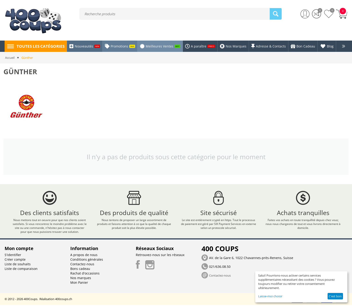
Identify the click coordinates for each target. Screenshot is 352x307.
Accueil (10, 58)
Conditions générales (86, 261)
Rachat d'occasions (85, 275)
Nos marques (80, 280)
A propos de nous (84, 257)
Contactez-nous (82, 266)
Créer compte (15, 261)
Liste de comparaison (21, 271)
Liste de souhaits (18, 266)
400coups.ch (63, 301)
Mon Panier (79, 284)
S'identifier (13, 257)
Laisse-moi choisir (270, 296)
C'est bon (335, 296)
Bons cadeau (80, 271)
